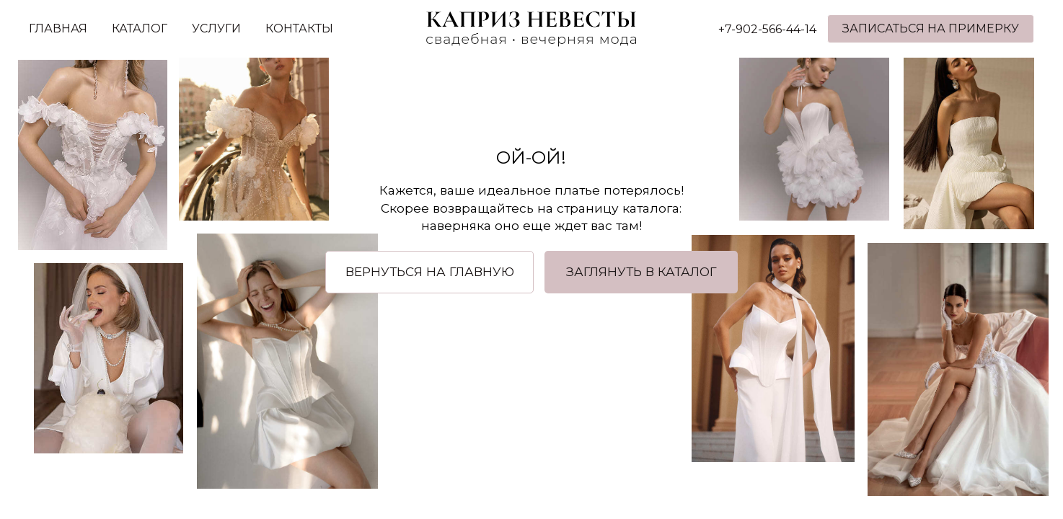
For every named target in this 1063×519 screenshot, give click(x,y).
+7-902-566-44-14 (767, 29)
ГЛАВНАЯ (58, 28)
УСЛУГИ (216, 28)
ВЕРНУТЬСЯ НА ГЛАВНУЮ (429, 271)
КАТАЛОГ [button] (139, 28)
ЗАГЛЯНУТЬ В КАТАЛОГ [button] (641, 271)
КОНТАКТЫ (299, 28)
